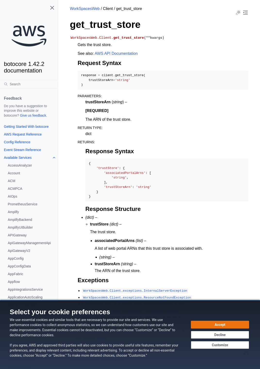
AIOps (12, 196)
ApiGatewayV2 (19, 251)
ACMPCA (15, 189)
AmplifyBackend (20, 220)
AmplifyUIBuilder (20, 227)
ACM (11, 181)
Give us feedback (33, 115)
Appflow (14, 282)
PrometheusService (22, 204)
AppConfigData (19, 266)
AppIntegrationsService (25, 289)
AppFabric (15, 274)
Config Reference (17, 142)
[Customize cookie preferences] (220, 345)
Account (14, 173)
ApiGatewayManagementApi (29, 243)
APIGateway (17, 235)
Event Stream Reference (22, 150)
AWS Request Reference (23, 134)
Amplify (13, 212)
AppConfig (16, 258)
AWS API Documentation (116, 53)
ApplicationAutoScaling (25, 297)
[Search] (29, 84)
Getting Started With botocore (26, 126)
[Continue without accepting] (220, 335)
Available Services (18, 158)
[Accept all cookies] (220, 325)
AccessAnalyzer (20, 165)
